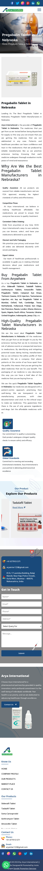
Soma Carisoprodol (9, 813)
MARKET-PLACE (8, 784)
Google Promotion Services (24, 868)
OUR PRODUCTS (8, 779)
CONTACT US (7, 789)
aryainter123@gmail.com (18, 567)
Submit (22, 653)
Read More (10, 507)
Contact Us (10, 704)
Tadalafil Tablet (8, 808)
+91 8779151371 (14, 561)
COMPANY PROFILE (9, 774)
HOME (4, 768)
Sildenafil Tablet (8, 803)
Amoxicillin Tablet (9, 824)
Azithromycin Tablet (10, 818)
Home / (5, 44)
